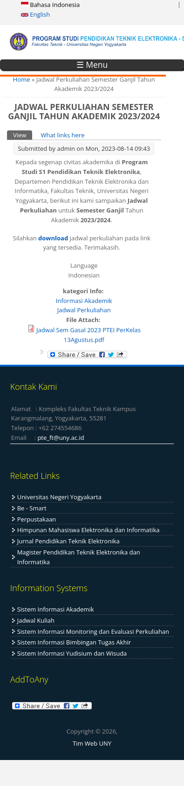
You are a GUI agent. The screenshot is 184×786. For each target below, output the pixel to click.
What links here (62, 135)
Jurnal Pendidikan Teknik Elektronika (68, 541)
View (22, 134)
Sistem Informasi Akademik (55, 609)
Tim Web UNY (92, 743)
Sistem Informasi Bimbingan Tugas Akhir (74, 642)
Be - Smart (32, 508)
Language (84, 265)
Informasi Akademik (84, 300)
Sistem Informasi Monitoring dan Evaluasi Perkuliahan (93, 631)
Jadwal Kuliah (36, 620)
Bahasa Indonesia (50, 4)
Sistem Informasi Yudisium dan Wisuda (72, 653)
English (35, 14)
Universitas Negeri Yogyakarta (59, 497)
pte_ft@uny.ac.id (60, 437)
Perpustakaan (36, 519)
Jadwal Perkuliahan (84, 310)
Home (21, 79)
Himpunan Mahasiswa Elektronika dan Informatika (88, 530)
